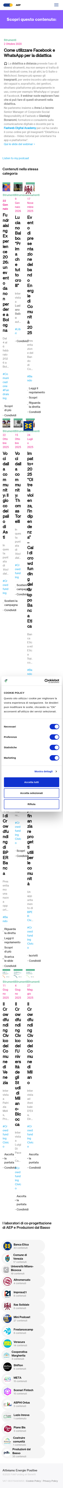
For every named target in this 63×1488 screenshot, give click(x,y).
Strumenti (10, 40)
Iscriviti (33, 955)
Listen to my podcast (16, 158)
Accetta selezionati (31, 793)
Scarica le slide (9, 958)
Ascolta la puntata (9, 1158)
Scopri (33, 397)
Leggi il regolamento (37, 390)
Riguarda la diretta (34, 404)
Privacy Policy (50, 1480)
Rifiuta (31, 804)
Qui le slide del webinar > (19, 144)
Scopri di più (8, 408)
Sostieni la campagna (11, 603)
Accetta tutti (31, 782)
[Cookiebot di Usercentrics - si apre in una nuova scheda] (45, 681)
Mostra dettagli (43, 771)
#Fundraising (6, 394)
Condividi (10, 415)
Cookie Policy (33, 1480)
